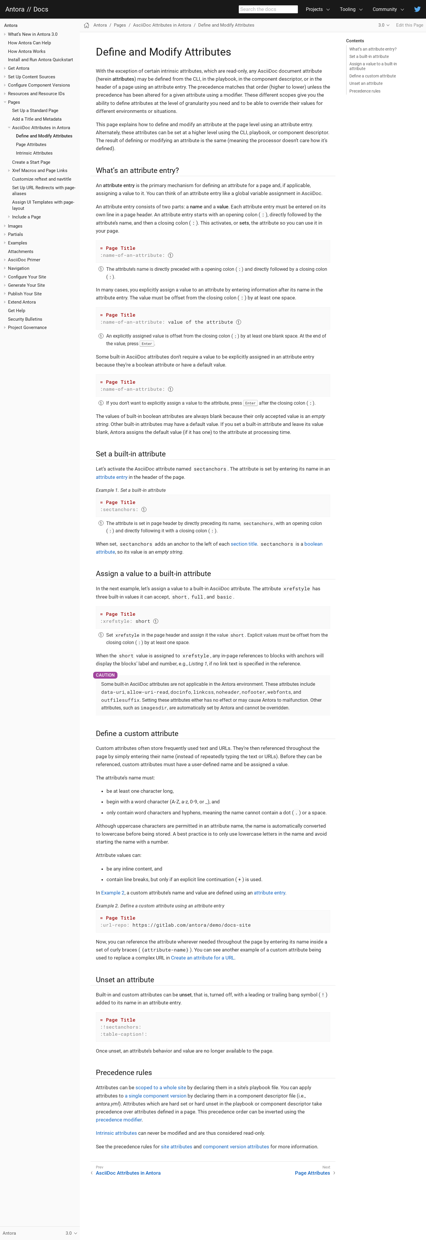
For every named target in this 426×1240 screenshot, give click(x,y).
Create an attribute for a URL (202, 958)
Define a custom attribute (372, 76)
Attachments (20, 251)
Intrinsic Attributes (34, 153)
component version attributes (236, 1147)
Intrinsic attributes (116, 1133)
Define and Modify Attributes (44, 136)
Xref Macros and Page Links (39, 170)
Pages (14, 102)
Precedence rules (364, 91)
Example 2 (113, 893)
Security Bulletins (25, 319)
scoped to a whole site (160, 1087)
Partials (15, 234)
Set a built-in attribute (369, 56)
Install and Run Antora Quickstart (40, 59)
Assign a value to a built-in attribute (373, 66)
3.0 (381, 25)
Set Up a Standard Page (35, 110)
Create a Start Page (31, 162)
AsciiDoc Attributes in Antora (41, 127)
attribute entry (112, 477)
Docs (40, 9)
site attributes (176, 1147)
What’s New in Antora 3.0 (32, 34)
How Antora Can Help (29, 43)
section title (244, 544)
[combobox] (268, 9)
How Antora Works (27, 51)
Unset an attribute (366, 83)
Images (15, 226)
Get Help (16, 310)
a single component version (155, 1096)
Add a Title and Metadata (37, 119)
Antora (15, 9)
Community (385, 9)
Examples (17, 243)
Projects (314, 9)
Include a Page (26, 217)
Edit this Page (409, 25)
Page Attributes (31, 144)
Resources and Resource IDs (36, 93)
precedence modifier (119, 1120)
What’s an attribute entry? (373, 49)
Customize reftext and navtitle (41, 179)
